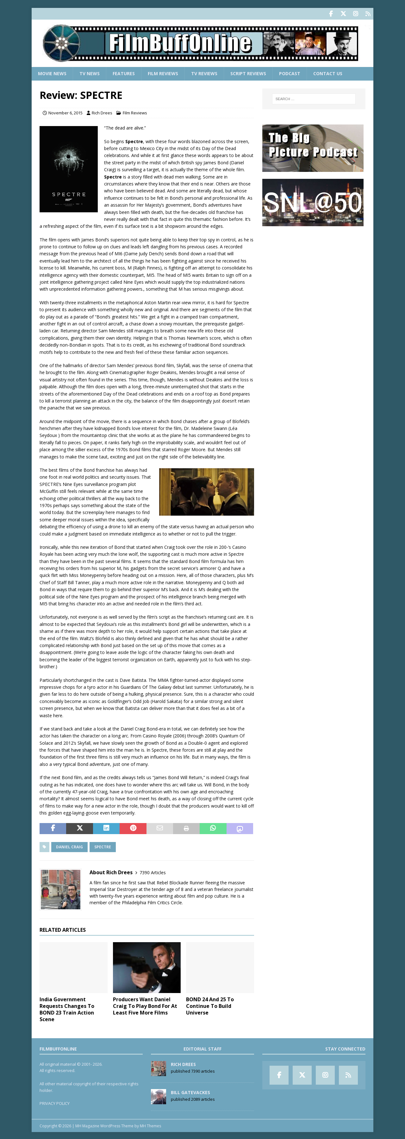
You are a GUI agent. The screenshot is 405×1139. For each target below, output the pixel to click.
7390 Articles (153, 872)
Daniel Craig (69, 846)
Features (124, 73)
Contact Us (327, 73)
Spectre (102, 846)
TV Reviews (204, 73)
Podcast (289, 73)
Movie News (52, 73)
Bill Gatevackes (190, 1091)
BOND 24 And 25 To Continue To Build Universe (210, 1005)
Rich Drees (102, 112)
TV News (89, 73)
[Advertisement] (313, 272)
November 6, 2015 (65, 112)
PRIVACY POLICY (55, 1103)
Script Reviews (248, 73)
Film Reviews (163, 73)
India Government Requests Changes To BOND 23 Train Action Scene (67, 1008)
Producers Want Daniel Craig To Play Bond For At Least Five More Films (145, 1005)
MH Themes (150, 1125)
